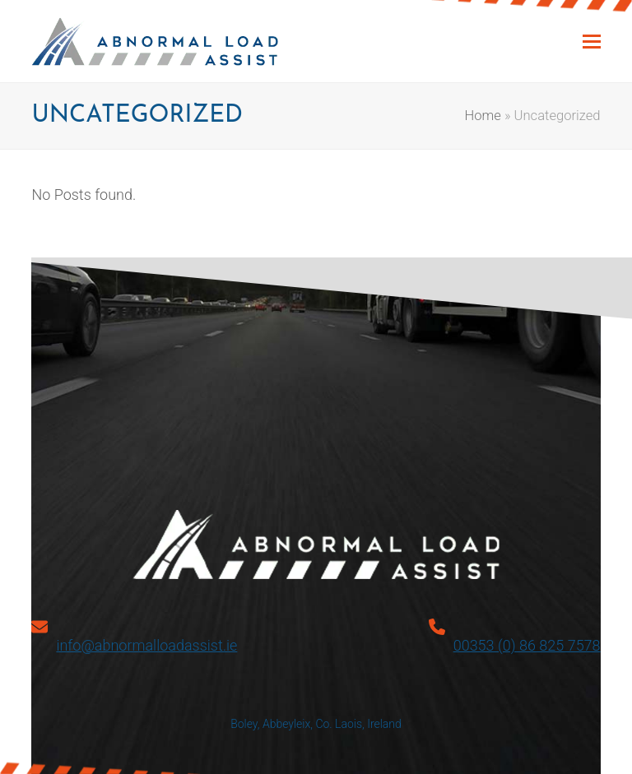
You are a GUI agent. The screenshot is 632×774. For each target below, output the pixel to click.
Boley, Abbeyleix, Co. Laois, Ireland (316, 723)
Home (483, 115)
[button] (592, 42)
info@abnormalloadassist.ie (146, 645)
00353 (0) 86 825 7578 (527, 645)
